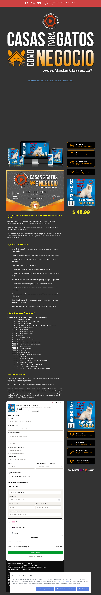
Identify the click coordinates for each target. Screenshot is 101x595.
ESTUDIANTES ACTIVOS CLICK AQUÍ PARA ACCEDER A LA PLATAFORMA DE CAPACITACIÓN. (50, 81)
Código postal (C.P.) (13, 456)
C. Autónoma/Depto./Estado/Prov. (46, 463)
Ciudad (10, 463)
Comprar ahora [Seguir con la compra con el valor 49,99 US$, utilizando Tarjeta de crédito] (35, 552)
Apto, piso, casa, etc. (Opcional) (17, 447)
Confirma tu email (13, 425)
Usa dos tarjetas (19, 492)
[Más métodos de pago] (35, 537)
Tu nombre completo (14, 432)
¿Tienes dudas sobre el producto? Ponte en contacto (21, 563)
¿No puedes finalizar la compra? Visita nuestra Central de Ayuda (24, 566)
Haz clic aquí (35, 411)
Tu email (10, 418)
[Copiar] (19, 569)
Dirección (10, 440)
